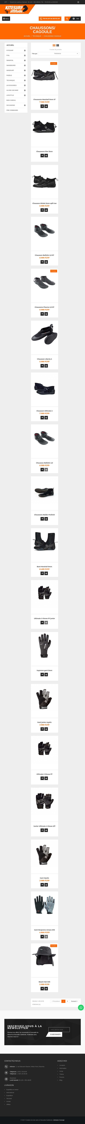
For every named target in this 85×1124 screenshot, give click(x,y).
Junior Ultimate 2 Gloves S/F (44, 826)
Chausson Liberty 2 (44, 359)
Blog (61, 1080)
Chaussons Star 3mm (44, 151)
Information (63, 1068)
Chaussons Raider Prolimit (44, 515)
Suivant (74, 1001)
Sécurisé (9, 1098)
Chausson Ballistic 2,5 (44, 463)
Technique (11, 80)
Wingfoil (10, 60)
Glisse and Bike (12, 90)
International (10, 1092)
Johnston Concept (58, 1120)
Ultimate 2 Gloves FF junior (44, 618)
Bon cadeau (11, 100)
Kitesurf (10, 50)
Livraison (62, 1065)
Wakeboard (11, 65)
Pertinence (66, 54)
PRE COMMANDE (12, 110)
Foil (8, 55)
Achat (61, 1071)
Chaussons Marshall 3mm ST (44, 99)
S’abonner (55, 1034)
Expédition (9, 1095)
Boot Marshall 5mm (44, 567)
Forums (62, 1077)
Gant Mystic (44, 878)
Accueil (10, 45)
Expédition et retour (12, 1089)
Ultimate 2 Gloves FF (44, 774)
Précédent (56, 1001)
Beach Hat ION (44, 982)
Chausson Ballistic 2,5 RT (44, 255)
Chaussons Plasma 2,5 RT (44, 307)
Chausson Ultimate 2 (44, 411)
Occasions (11, 105)
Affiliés (8, 1104)
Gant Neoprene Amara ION (44, 930)
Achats (8, 1101)
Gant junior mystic (44, 722)
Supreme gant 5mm (44, 670)
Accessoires (12, 85)
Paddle (9, 75)
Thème (62, 1074)
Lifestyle (10, 95)
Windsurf (10, 70)
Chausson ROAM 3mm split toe (44, 203)
